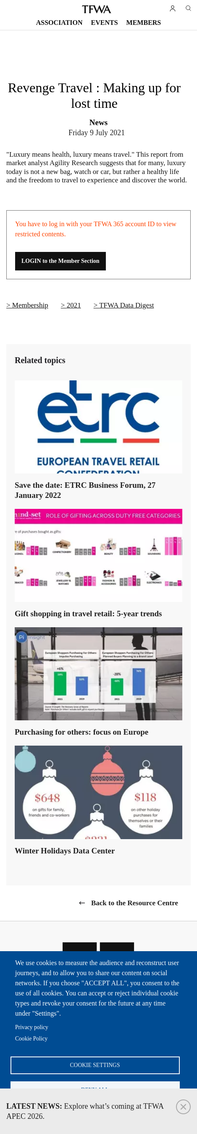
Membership (30, 305)
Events (104, 22)
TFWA (96, 9)
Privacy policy (31, 1027)
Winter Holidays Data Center (65, 850)
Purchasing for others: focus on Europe (81, 731)
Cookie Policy (31, 1038)
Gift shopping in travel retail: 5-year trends (88, 613)
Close (183, 1106)
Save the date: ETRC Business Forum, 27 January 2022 (85, 490)
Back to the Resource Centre (134, 903)
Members (143, 22)
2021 (74, 305)
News (98, 122)
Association (59, 22)
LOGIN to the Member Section (60, 261)
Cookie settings (95, 1065)
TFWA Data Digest (126, 305)
